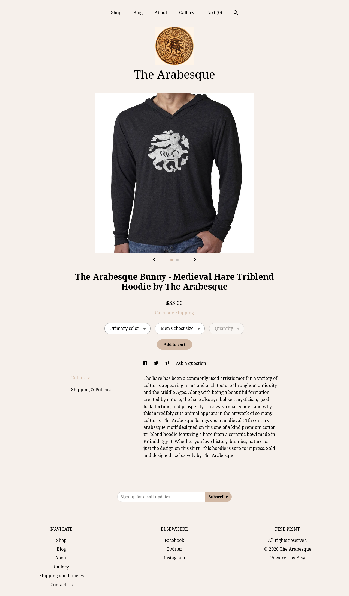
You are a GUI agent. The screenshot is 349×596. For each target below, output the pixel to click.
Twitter (174, 549)
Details (80, 377)
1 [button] (171, 260)
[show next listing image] (195, 260)
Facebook (174, 540)
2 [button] (177, 260)
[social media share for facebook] (145, 363)
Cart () (214, 12)
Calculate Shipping (174, 312)
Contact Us (61, 584)
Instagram (174, 557)
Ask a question (191, 363)
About (161, 12)
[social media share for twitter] (157, 363)
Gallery (186, 12)
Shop (116, 12)
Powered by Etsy (287, 557)
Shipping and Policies (61, 575)
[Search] (236, 13)
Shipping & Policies (91, 389)
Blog (138, 12)
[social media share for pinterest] (167, 363)
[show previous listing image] (154, 260)
